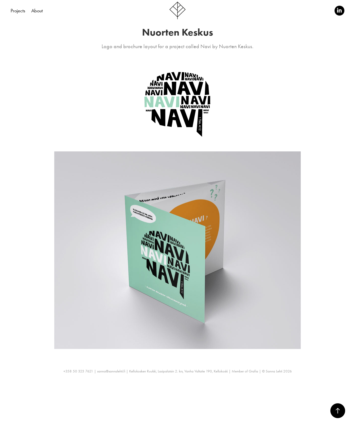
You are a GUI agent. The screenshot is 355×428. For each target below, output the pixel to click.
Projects (18, 11)
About (37, 11)
